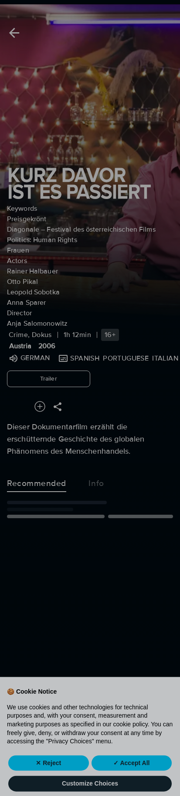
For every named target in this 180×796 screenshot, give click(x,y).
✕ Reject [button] (48, 775)
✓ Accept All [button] (131, 775)
